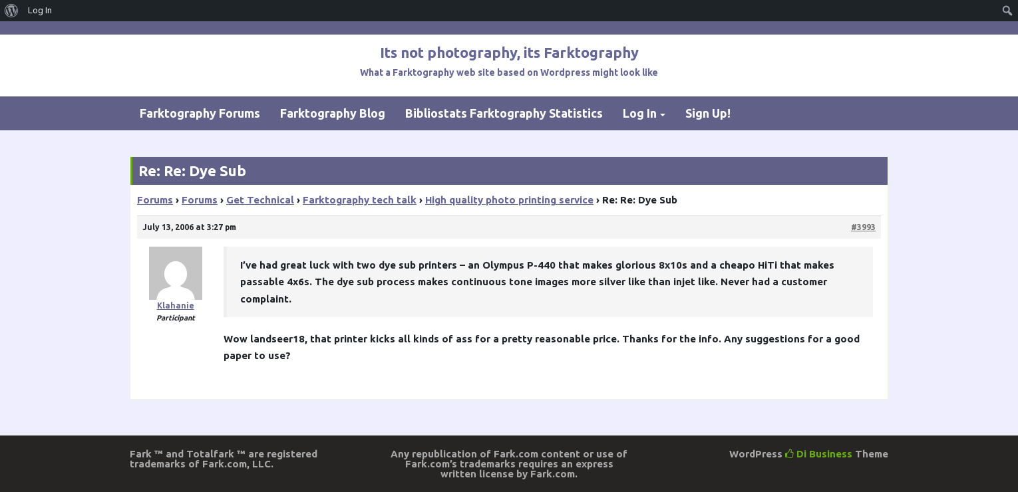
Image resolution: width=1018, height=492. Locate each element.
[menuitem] (11, 10)
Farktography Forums (200, 113)
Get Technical (260, 199)
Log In (640, 113)
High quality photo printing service (509, 199)
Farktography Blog (332, 113)
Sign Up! (708, 113)
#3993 (863, 227)
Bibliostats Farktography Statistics (504, 113)
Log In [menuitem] (40, 10)
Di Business (818, 453)
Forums (155, 199)
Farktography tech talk (360, 199)
